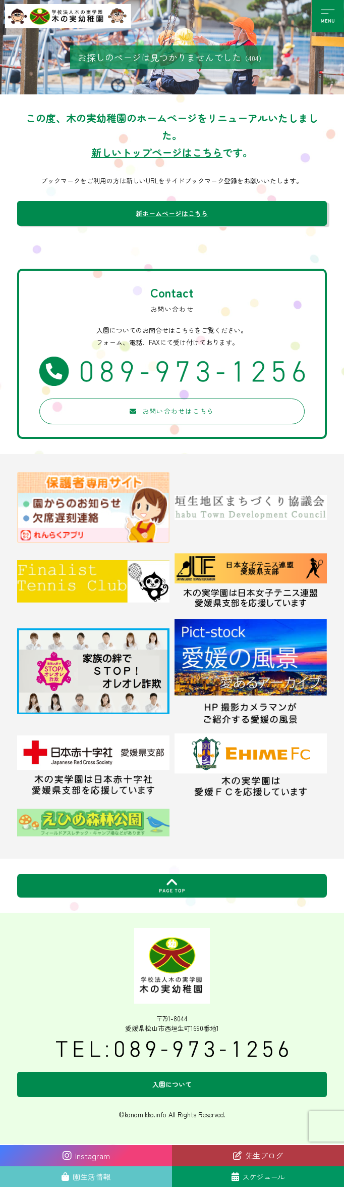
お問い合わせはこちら (178, 411)
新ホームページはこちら (172, 213)
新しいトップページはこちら (156, 152)
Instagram (86, 1156)
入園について (172, 1084)
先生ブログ (264, 1155)
